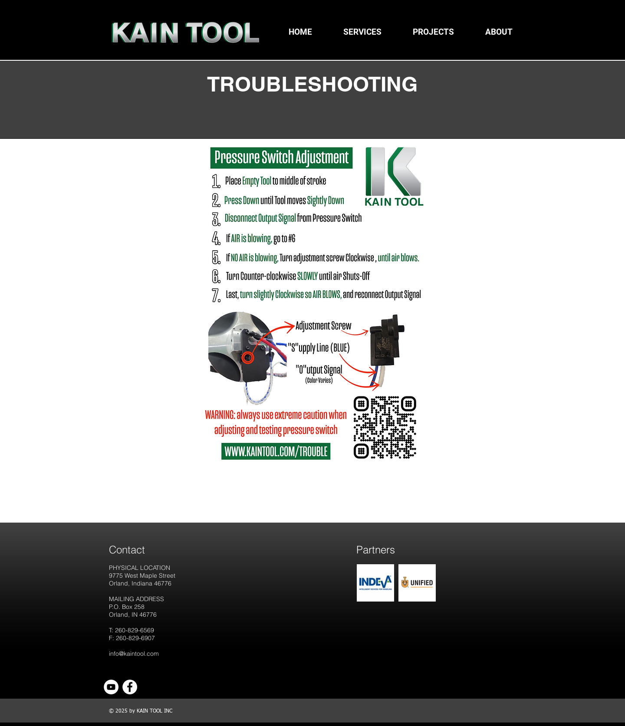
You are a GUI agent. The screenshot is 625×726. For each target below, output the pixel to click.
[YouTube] (111, 687)
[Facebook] (129, 687)
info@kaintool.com (134, 653)
